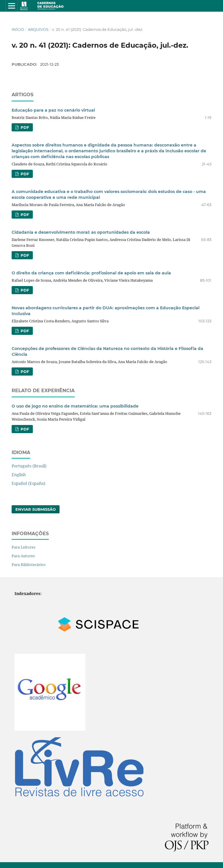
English (19, 474)
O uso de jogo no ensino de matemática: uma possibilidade (75, 406)
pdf (24, 127)
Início (18, 29)
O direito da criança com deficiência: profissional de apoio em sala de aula (91, 273)
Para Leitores (23, 547)
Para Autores (23, 555)
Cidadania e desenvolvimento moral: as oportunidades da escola (81, 232)
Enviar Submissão (35, 509)
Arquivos (38, 29)
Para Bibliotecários (29, 564)
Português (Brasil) (29, 466)
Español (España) (28, 483)
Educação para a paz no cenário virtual (53, 110)
